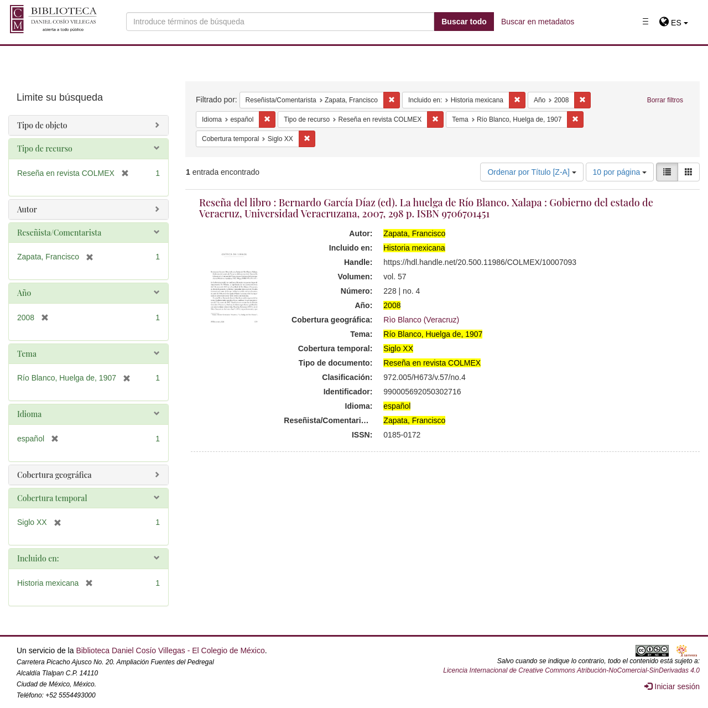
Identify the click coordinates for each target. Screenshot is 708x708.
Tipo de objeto (42, 125)
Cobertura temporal (52, 498)
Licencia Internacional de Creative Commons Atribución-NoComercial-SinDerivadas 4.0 (571, 670)
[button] (673, 23)
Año (24, 293)
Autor (27, 209)
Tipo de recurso (44, 148)
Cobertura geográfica (54, 475)
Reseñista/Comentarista (59, 232)
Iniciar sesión (672, 686)
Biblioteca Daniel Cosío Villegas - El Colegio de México (170, 650)
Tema (27, 353)
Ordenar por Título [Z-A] (531, 172)
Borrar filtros (665, 100)
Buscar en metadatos (537, 21)
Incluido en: (38, 558)
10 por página (620, 172)
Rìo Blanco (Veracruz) (421, 319)
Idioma (29, 414)
